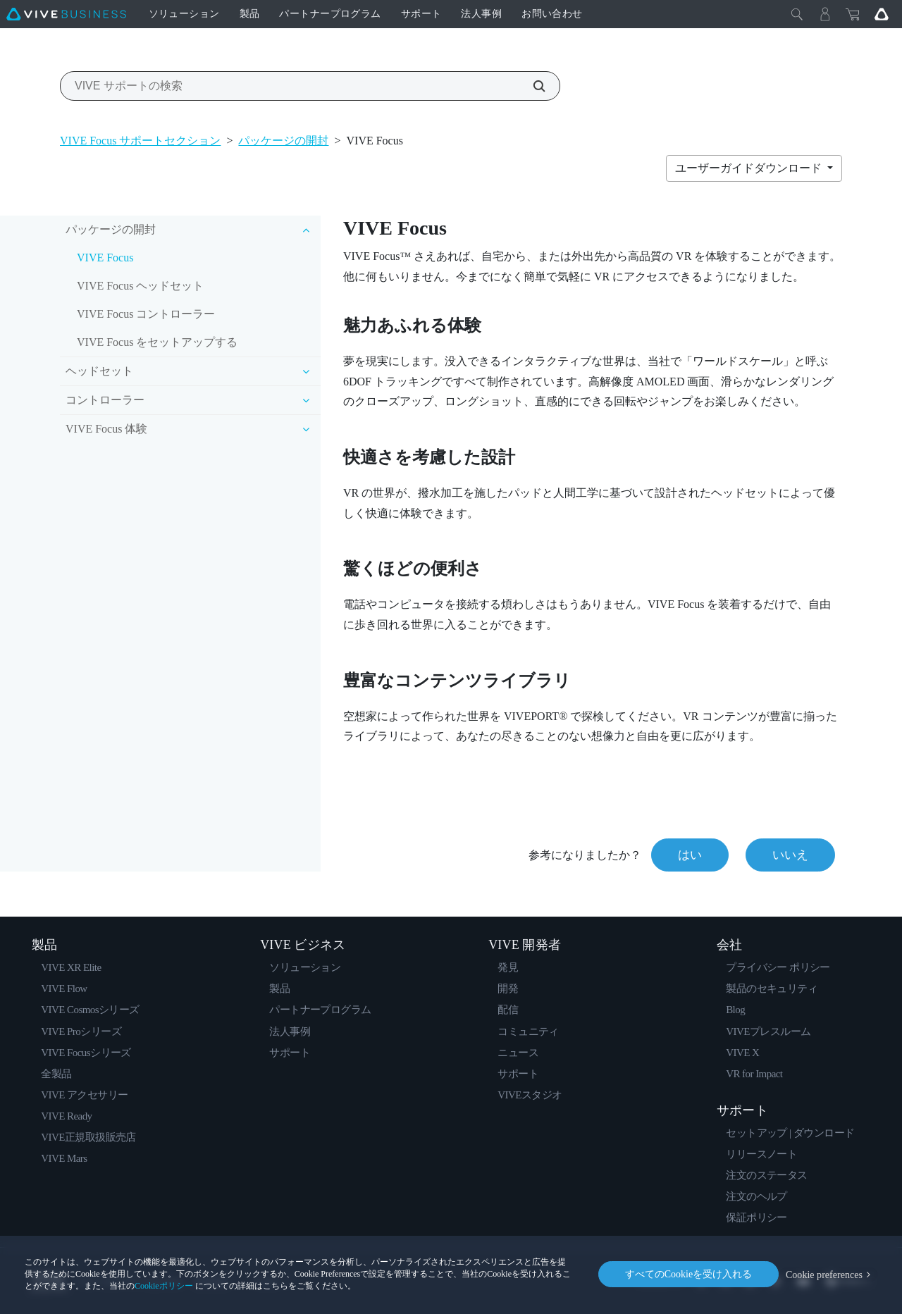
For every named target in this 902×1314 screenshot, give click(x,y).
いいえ (790, 855)
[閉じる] (797, 14)
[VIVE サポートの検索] (531, 86)
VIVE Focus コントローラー (146, 314)
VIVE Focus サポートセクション (140, 141)
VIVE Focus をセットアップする (157, 342)
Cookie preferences (824, 1274)
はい (690, 855)
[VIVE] (66, 14)
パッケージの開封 (283, 141)
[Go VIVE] (881, 14)
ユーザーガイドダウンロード (749, 168)
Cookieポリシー (164, 1286)
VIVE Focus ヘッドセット (140, 286)
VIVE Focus (105, 258)
